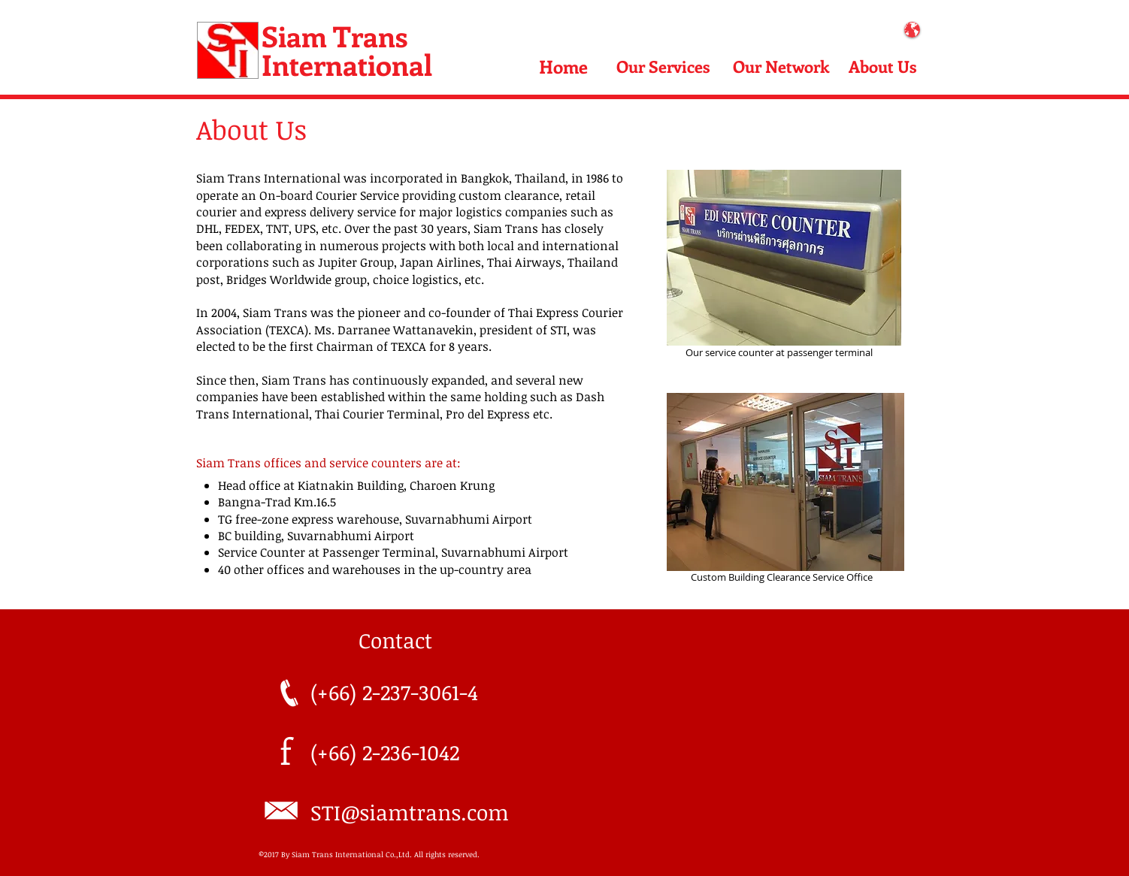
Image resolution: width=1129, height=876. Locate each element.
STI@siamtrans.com (409, 812)
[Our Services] (663, 66)
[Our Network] (780, 66)
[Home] (563, 66)
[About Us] (882, 66)
